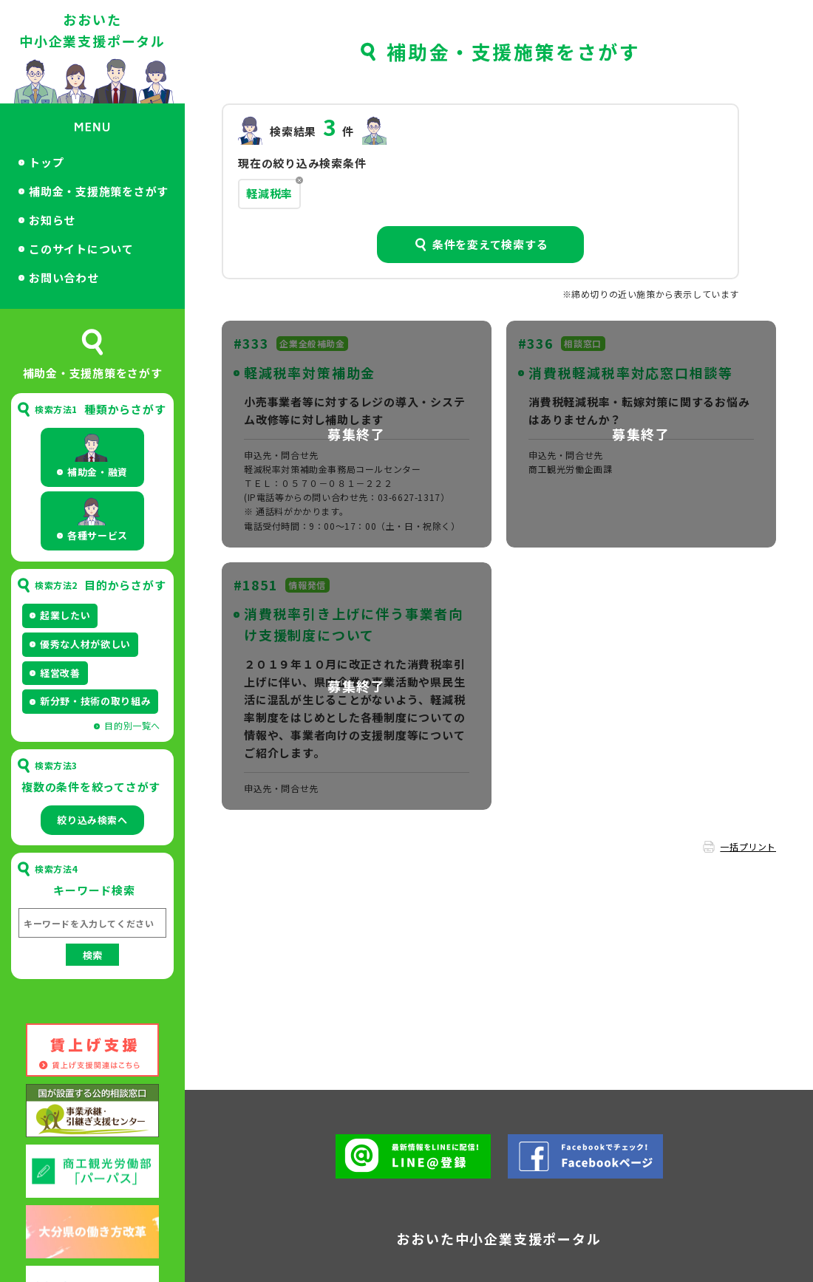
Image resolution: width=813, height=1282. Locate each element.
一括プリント (748, 846)
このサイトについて (81, 248)
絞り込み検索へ (92, 820)
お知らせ (52, 220)
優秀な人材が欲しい (85, 644)
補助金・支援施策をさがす (99, 191)
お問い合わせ (64, 277)
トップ (46, 162)
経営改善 (60, 673)
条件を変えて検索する (490, 244)
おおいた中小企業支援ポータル (92, 30)
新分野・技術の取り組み (95, 701)
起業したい (65, 615)
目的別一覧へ (132, 725)
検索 (92, 955)
